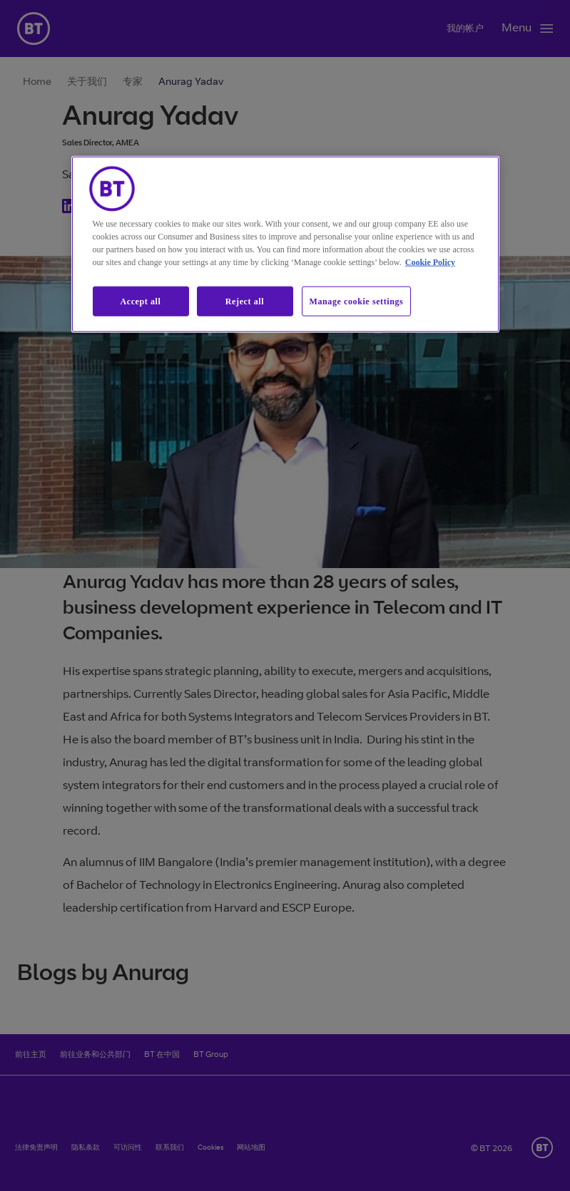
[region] (285, 244)
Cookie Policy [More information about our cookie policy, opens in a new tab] (430, 262)
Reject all (244, 301)
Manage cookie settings (357, 301)
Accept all (141, 301)
